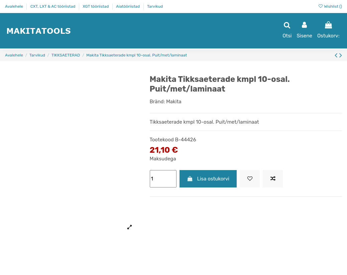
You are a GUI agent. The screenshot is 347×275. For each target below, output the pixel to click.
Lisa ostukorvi (208, 179)
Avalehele (14, 6)
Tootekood (162, 140)
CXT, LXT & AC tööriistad (53, 6)
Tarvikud (155, 6)
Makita (174, 102)
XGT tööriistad (96, 6)
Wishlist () (330, 6)
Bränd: (157, 102)
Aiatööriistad (128, 6)
